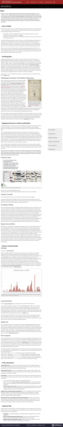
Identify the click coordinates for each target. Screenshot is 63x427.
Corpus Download (8, 303)
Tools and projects (53, 145)
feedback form (27, 118)
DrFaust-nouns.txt (18, 357)
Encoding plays (52, 133)
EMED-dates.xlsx (17, 266)
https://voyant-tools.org (13, 332)
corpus (21, 35)
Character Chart (9, 160)
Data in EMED (52, 129)
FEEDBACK (34, 425)
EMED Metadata (10, 250)
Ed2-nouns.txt (15, 358)
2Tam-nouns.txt (17, 355)
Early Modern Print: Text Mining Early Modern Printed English (14, 397)
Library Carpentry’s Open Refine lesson (20, 381)
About (27, 2)
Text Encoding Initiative (34, 64)
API (20, 370)
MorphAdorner (25, 342)
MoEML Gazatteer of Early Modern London (12, 419)
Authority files (52, 149)
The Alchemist (13, 83)
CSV (5, 257)
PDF (7, 73)
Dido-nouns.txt (13, 352)
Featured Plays (34, 2)
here (33, 197)
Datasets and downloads (54, 141)
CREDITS (28, 425)
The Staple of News (5, 84)
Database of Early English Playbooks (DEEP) (11, 265)
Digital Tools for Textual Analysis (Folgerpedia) (11, 391)
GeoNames (5, 413)
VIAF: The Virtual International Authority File (13, 416)
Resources (41, 2)
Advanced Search (48, 2)
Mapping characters (53, 137)
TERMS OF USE (41, 425)
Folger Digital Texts (5, 365)
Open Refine (3, 375)
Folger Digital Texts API (6, 370)
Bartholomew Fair (20, 83)
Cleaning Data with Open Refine (10, 386)
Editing (5, 75)
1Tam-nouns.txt (17, 354)
